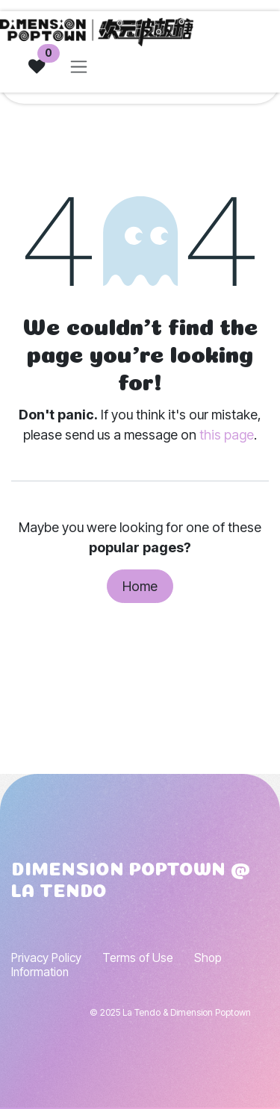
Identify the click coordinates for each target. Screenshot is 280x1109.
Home (140, 586)
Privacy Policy (46, 958)
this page (226, 435)
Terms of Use (137, 958)
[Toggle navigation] (79, 66)
